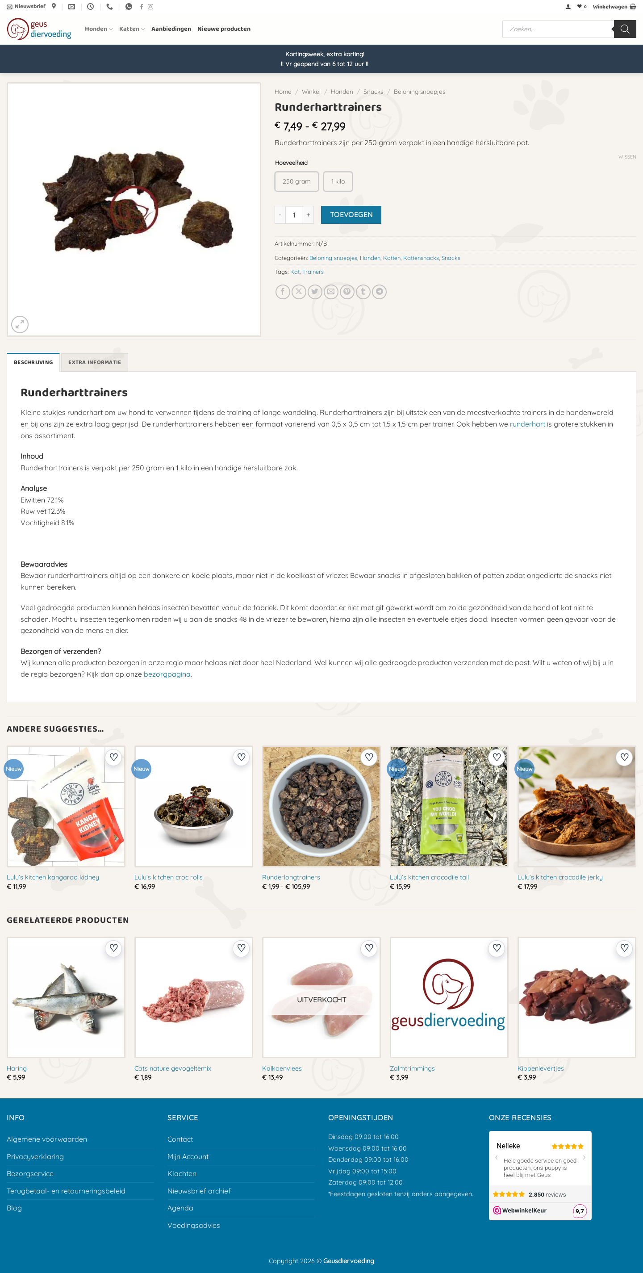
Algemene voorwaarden (47, 1139)
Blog (14, 1207)
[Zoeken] (625, 29)
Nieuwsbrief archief (199, 1190)
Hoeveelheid (291, 163)
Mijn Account (188, 1156)
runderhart (527, 423)
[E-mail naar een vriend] (331, 292)
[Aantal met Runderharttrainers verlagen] (280, 215)
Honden (99, 29)
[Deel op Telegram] (379, 292)
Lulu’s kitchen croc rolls (168, 877)
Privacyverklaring (35, 1156)
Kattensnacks (421, 257)
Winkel (311, 91)
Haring (17, 1068)
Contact (180, 1139)
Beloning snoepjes (419, 91)
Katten (132, 29)
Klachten (181, 1173)
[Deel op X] (299, 292)
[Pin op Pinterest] (347, 292)
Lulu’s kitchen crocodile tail (429, 877)
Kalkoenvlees (282, 1068)
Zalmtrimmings (412, 1068)
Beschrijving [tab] (33, 362)
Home (283, 91)
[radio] (297, 182)
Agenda (180, 1207)
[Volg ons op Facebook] (141, 7)
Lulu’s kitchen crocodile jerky (560, 877)
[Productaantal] (294, 215)
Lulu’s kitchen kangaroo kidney (53, 877)
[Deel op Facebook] (283, 292)
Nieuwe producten (224, 29)
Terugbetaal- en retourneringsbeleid (66, 1190)
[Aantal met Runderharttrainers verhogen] (308, 215)
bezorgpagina (167, 674)
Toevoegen (351, 214)
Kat (295, 271)
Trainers (313, 271)
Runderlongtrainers (291, 877)
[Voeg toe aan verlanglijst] (113, 757)
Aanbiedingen (171, 29)
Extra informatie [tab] (94, 362)
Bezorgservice (30, 1173)
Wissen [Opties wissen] (627, 157)
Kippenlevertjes (541, 1068)
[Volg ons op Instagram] (150, 7)
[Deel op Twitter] (315, 292)
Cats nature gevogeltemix (172, 1068)
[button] (26, 6)
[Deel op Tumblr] (363, 292)
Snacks (373, 91)
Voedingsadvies (193, 1225)
